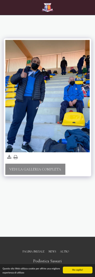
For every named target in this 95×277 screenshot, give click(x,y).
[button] (5, 7)
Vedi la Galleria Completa (35, 169)
